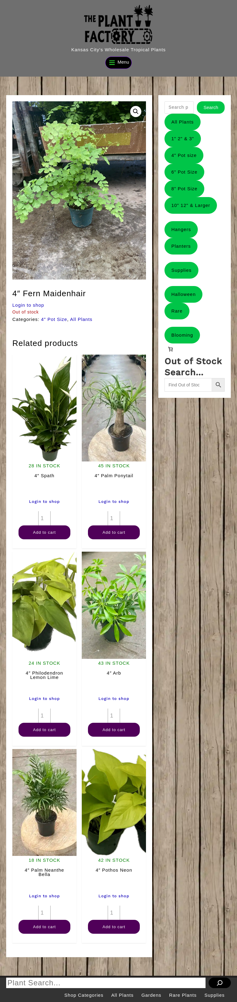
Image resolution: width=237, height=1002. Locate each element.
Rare (177, 311)
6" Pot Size (184, 172)
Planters (181, 246)
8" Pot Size (184, 188)
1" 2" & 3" (182, 138)
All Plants (81, 319)
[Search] (220, 983)
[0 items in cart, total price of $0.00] (170, 349)
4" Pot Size (54, 319)
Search (210, 107)
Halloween (183, 294)
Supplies (181, 270)
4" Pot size (184, 155)
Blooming (182, 335)
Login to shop (28, 305)
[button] (135, 111)
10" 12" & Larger (190, 205)
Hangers (181, 229)
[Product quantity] (44, 518)
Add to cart (44, 532)
